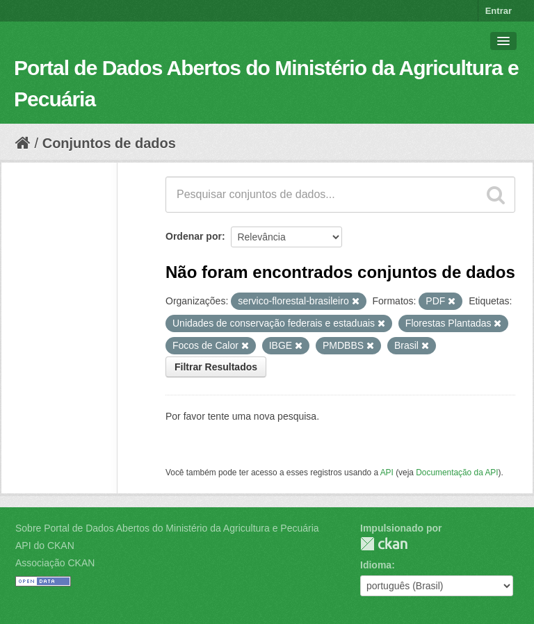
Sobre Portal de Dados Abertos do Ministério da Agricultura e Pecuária (167, 528)
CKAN (383, 543)
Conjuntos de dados (109, 143)
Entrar (498, 11)
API (387, 472)
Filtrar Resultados (216, 366)
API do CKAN (44, 545)
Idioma (375, 564)
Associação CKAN (55, 562)
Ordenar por (193, 236)
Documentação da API (457, 472)
